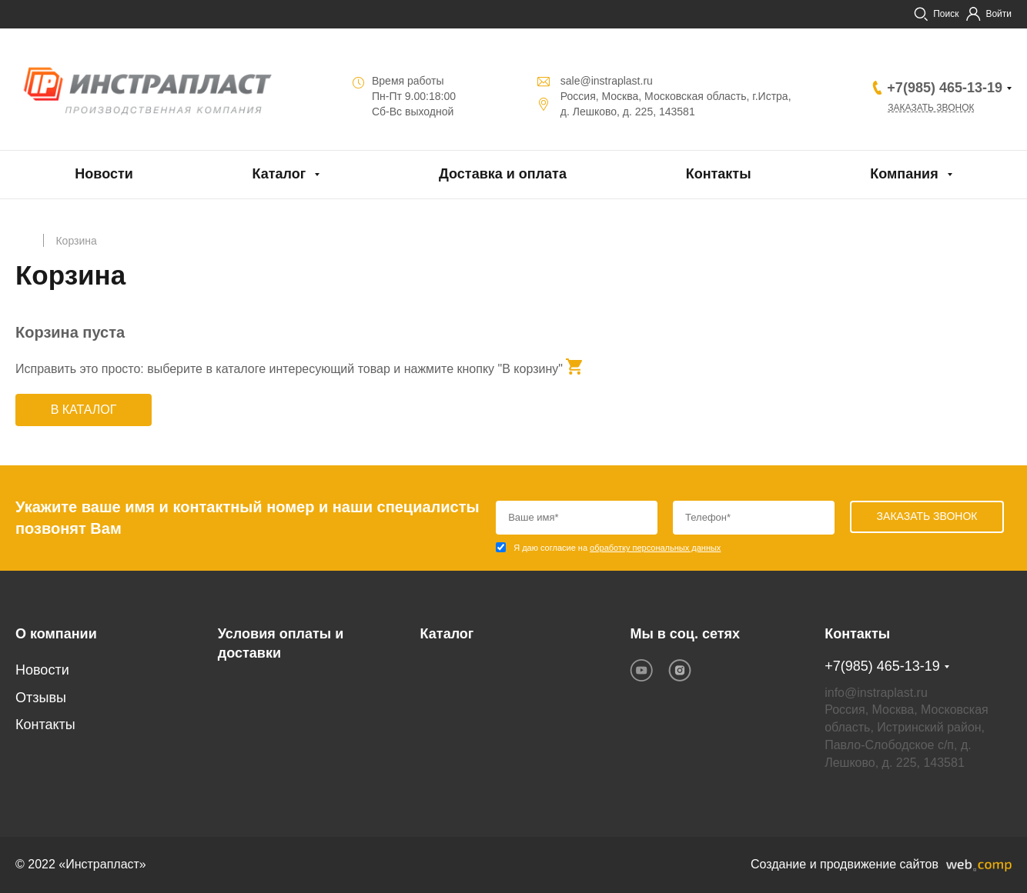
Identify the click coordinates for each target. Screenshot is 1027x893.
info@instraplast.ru (876, 692)
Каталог (279, 174)
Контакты (718, 174)
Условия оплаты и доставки (280, 643)
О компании (56, 633)
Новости (103, 174)
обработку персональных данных (655, 547)
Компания (904, 174)
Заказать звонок (931, 107)
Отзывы (40, 697)
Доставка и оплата (503, 174)
